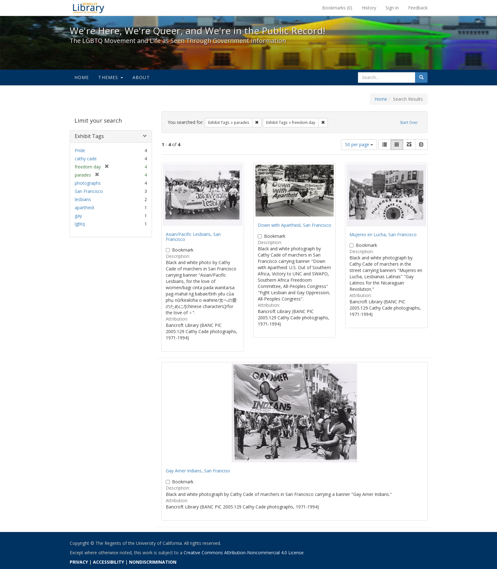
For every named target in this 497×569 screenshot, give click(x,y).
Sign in (392, 8)
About (141, 77)
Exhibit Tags (89, 136)
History (369, 8)
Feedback (418, 8)
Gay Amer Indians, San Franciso (198, 471)
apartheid (84, 207)
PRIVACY (79, 562)
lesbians (83, 199)
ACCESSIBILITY (108, 562)
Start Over (409, 122)
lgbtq (80, 224)
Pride (80, 150)
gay (78, 216)
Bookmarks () (337, 8)
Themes (110, 77)
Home (81, 77)
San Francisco (89, 191)
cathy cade (86, 159)
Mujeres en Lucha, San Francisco (383, 234)
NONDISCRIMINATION (152, 562)
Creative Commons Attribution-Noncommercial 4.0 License (244, 553)
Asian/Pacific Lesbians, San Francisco (193, 236)
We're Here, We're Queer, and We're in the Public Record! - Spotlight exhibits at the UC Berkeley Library (88, 8)
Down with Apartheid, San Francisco (294, 225)
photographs (88, 183)
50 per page (359, 144)
